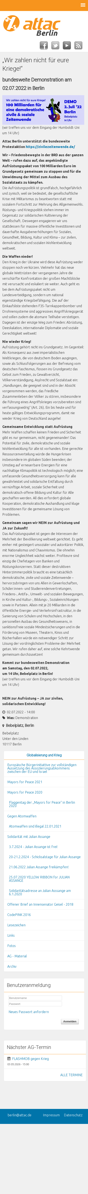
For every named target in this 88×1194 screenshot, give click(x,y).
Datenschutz (73, 1115)
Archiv (12, 966)
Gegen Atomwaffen (21, 816)
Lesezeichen (16, 925)
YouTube (68, 46)
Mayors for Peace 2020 (24, 792)
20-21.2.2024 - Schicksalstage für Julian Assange (45, 857)
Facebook (45, 46)
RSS (80, 46)
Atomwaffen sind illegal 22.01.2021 (35, 826)
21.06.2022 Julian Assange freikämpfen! (39, 867)
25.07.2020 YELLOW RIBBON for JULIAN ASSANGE (39, 878)
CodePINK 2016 (19, 915)
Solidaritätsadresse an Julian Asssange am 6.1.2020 (40, 892)
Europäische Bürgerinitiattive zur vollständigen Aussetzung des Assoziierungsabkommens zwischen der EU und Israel (41, 768)
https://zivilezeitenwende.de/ (50, 147)
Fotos (11, 946)
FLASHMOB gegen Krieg (30, 1059)
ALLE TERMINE (71, 1075)
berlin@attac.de (19, 1115)
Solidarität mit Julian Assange (28, 837)
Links (11, 935)
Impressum (51, 1115)
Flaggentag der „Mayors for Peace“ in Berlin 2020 (42, 804)
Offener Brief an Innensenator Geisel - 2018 (40, 904)
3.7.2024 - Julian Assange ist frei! (33, 847)
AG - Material (17, 956)
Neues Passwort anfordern (29, 1012)
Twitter (57, 46)
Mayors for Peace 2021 (24, 782)
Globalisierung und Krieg (44, 755)
